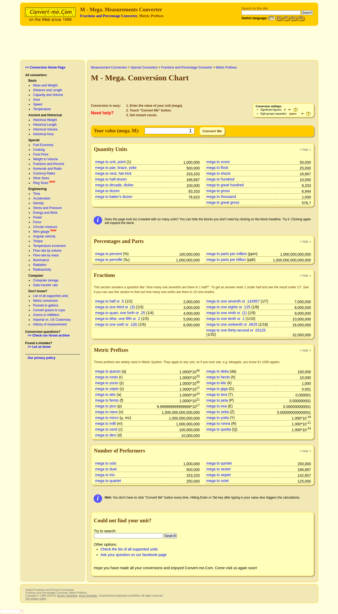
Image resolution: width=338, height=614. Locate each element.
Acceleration (42, 198)
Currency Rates (44, 173)
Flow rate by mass (46, 255)
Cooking (39, 150)
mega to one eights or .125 (228, 307)
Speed (37, 104)
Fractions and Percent (48, 164)
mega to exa (216, 406)
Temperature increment (49, 246)
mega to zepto (107, 389)
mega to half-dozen (111, 179)
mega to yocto (106, 383)
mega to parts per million (226, 254)
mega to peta (217, 400)
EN (271, 18)
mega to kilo (216, 383)
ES (279, 18)
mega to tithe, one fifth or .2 (117, 318)
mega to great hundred (225, 185)
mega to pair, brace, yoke (116, 167)
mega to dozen (107, 191)
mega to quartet (108, 481)
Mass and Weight (45, 85)
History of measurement (50, 324)
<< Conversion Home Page (45, 67)
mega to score (218, 162)
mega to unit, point (110, 162)
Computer (36, 275)
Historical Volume (45, 129)
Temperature (42, 109)
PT (286, 18)
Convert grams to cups (49, 310)
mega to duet (106, 469)
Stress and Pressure (47, 208)
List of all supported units (50, 296)
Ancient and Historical (45, 115)
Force (37, 222)
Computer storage (46, 280)
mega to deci (105, 435)
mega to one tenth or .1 (225, 318)
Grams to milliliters (46, 315)
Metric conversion (45, 301)
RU (293, 18)
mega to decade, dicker (114, 185)
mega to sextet (218, 469)
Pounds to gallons (45, 305)
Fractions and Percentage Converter (108, 16)
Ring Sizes (40, 183)
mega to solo (105, 463)
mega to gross (218, 191)
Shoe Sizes (41, 178)
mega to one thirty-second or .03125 (236, 330)
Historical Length (45, 124)
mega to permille (109, 259)
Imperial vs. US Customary (52, 319)
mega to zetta (217, 412)
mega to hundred (220, 179)
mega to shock (218, 173)
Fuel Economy (43, 145)
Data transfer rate (45, 285)
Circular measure (45, 227)
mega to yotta (217, 418)
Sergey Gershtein (67, 595)
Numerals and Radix (47, 168)
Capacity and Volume (48, 95)
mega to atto (105, 394)
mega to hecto (218, 377)
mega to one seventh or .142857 (233, 301)
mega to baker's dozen (113, 196)
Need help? (102, 113)
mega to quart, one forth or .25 (120, 313)
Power (37, 217)
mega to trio (105, 475)
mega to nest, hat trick (113, 173)
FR (301, 18)
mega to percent (108, 254)
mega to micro (107, 418)
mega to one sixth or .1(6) (116, 324)
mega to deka (217, 371)
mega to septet (218, 475)
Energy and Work (45, 213)
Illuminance (41, 260)
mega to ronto (106, 377)
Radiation (40, 265)
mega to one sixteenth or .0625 (231, 324)
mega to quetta (218, 429)
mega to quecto (108, 371)
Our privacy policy (41, 358)
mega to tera (216, 394)
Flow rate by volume (47, 250)
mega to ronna (218, 423)
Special (34, 140)
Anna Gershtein (88, 595)
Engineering (37, 189)
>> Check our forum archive (49, 335)
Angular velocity (44, 236)
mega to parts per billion (226, 259)
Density (38, 203)
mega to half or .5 (109, 301)
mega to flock (217, 167)
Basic (32, 80)
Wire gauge (41, 231)
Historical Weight (45, 120)
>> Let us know (39, 347)
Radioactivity (42, 269)
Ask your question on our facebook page (134, 555)
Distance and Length (47, 90)
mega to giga (217, 389)
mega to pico (105, 406)
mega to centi (106, 429)
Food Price (41, 154)
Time (36, 194)
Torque (38, 241)
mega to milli (105, 423)
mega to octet (217, 481)
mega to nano (106, 412)
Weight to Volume (45, 159)
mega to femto (107, 400)
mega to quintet (219, 463)
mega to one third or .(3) (115, 307)
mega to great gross (222, 202)
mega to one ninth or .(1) (226, 313)
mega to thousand (221, 196)
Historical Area (43, 134)
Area (36, 99)
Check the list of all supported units (129, 549)
